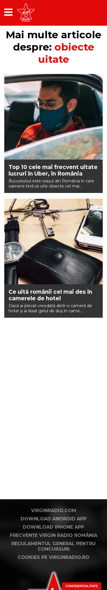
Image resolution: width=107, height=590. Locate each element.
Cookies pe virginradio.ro (53, 557)
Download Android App (53, 518)
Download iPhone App (53, 527)
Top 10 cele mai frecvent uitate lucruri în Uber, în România (53, 170)
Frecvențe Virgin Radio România (53, 535)
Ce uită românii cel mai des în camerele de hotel (50, 295)
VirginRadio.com (53, 510)
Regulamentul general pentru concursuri (53, 546)
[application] (88, 12)
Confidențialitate (81, 586)
